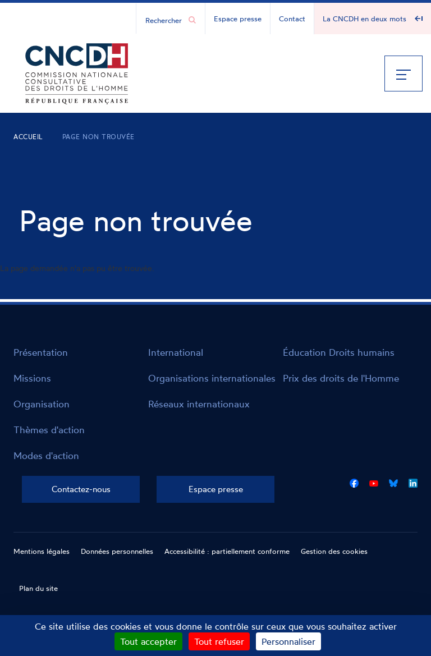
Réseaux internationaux (199, 404)
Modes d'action (46, 455)
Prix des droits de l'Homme (341, 378)
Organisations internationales (212, 378)
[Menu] (403, 73)
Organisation (41, 404)
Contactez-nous (81, 489)
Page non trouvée (98, 136)
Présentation (40, 352)
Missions (32, 378)
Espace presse (238, 18)
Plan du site (38, 588)
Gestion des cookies (334, 551)
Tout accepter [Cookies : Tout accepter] (148, 641)
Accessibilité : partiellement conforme (227, 551)
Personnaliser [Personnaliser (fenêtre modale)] (288, 641)
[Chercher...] (165, 19)
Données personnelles (117, 551)
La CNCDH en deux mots (364, 18)
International (175, 352)
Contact (292, 18)
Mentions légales (41, 551)
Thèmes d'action (49, 429)
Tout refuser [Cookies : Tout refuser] (219, 641)
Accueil (28, 136)
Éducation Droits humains (339, 352)
